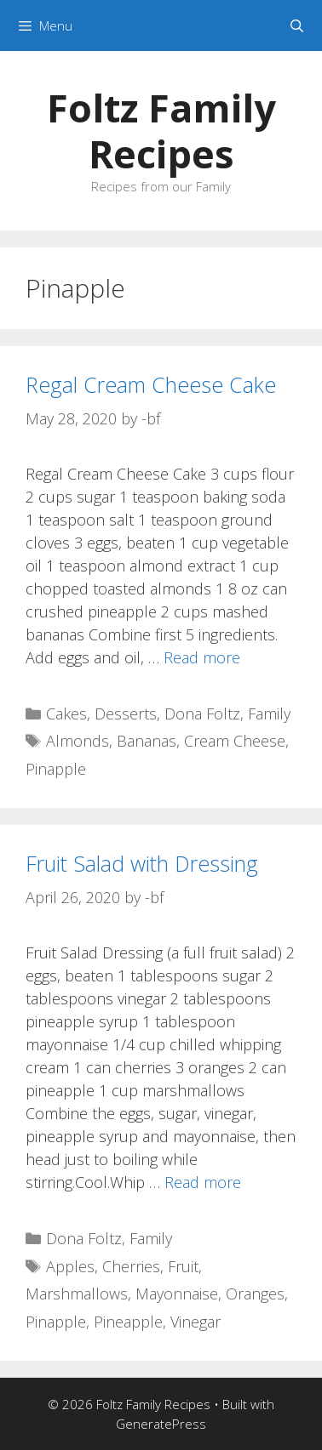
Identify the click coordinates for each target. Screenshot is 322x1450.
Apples (70, 1266)
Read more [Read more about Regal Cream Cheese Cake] (202, 657)
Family (269, 713)
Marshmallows (77, 1293)
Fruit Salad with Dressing (142, 863)
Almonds (77, 741)
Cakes (66, 713)
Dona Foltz (202, 713)
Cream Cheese (234, 741)
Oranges (255, 1293)
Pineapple (128, 1321)
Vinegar (195, 1321)
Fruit (183, 1266)
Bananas (146, 741)
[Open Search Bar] (297, 25)
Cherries (131, 1266)
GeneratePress (161, 1423)
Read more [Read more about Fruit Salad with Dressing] (202, 1182)
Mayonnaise (176, 1293)
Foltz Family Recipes (161, 130)
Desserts (126, 713)
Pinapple (56, 769)
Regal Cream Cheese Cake (151, 384)
